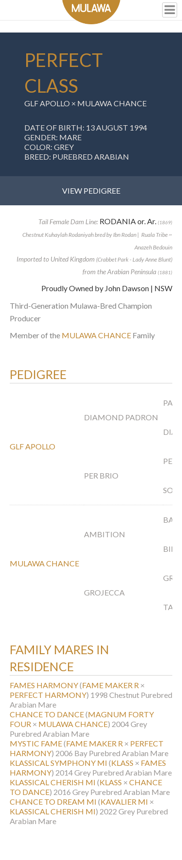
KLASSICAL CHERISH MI (53, 782)
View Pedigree (91, 190)
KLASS (122, 762)
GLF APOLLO (47, 103)
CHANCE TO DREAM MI (53, 801)
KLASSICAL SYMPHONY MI (58, 762)
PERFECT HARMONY (48, 694)
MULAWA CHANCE (112, 103)
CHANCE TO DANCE (47, 714)
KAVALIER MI (124, 801)
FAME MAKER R (110, 685)
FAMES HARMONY (44, 685)
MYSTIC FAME (36, 743)
